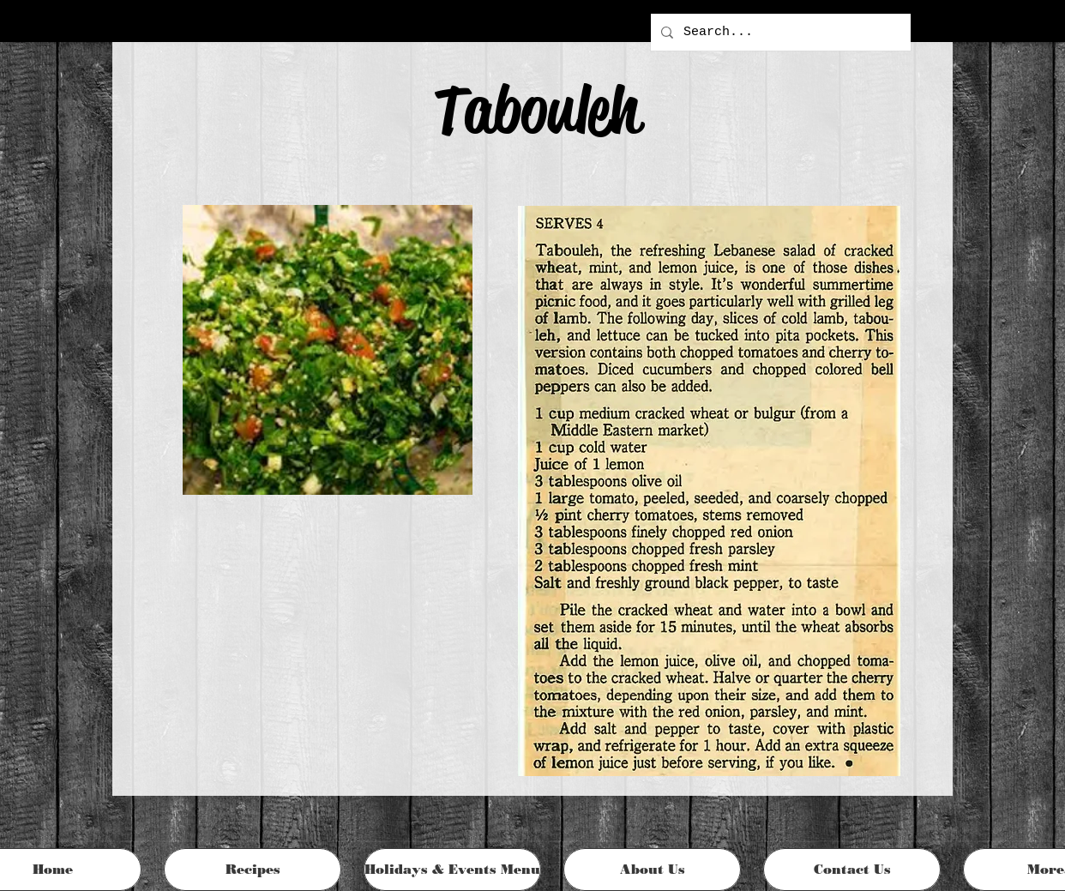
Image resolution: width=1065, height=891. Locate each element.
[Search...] (779, 32)
